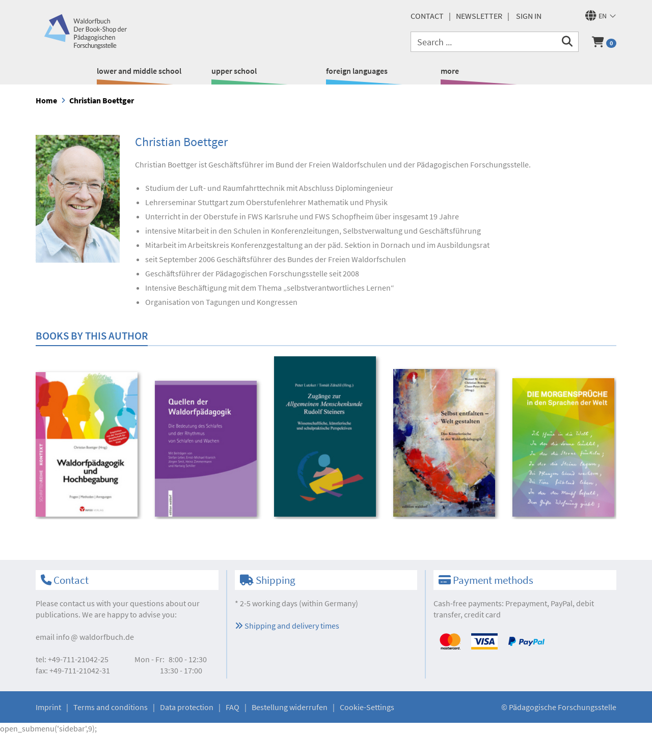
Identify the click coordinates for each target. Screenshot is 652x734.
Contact (427, 16)
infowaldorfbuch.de (95, 637)
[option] (88, 445)
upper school (234, 71)
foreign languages (357, 71)
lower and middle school (139, 71)
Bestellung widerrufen (290, 707)
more (450, 71)
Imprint (48, 707)
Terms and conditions (110, 707)
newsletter (479, 16)
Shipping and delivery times (287, 625)
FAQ (232, 707)
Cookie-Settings (367, 707)
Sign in (528, 16)
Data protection (186, 707)
